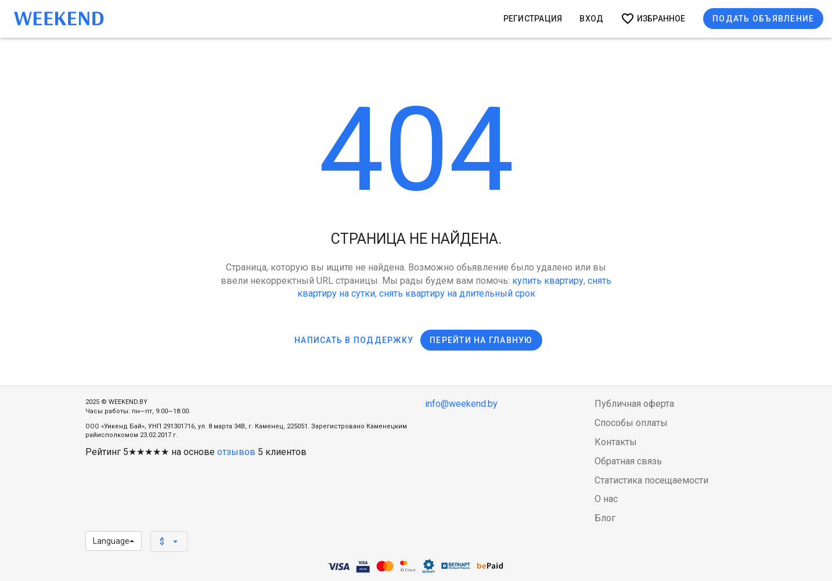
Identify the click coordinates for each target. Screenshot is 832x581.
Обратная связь (628, 461)
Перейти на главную (481, 340)
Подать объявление (763, 18)
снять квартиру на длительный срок (457, 293)
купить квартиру (548, 280)
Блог (605, 518)
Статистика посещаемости (651, 480)
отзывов (236, 451)
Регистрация (533, 18)
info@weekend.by (461, 403)
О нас (606, 498)
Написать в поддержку (353, 340)
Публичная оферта (634, 403)
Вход (591, 18)
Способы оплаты (631, 422)
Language (113, 541)
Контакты (616, 442)
